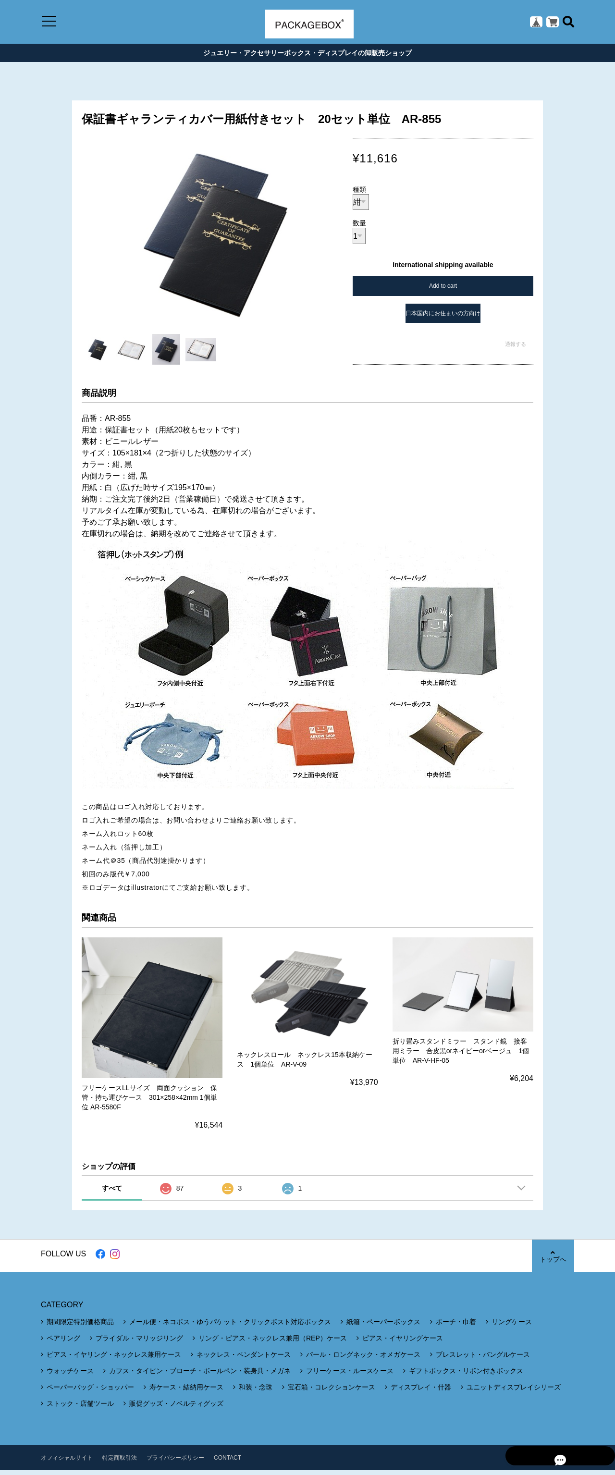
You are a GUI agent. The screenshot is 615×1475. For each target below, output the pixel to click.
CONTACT (227, 1462)
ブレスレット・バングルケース (483, 1359)
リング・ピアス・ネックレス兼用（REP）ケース (272, 1343)
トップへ (552, 1261)
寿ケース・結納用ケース (186, 1392)
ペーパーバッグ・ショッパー (90, 1392)
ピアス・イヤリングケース (402, 1343)
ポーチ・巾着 (456, 1326)
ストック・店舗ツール (80, 1408)
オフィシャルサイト (67, 1462)
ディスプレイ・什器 (421, 1392)
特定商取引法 (119, 1462)
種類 (359, 193)
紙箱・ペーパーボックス (383, 1326)
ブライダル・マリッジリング (139, 1343)
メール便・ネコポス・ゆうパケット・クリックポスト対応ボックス (230, 1326)
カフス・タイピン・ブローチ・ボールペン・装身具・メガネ (200, 1375)
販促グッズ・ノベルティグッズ (176, 1408)
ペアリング (63, 1343)
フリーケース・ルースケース (350, 1375)
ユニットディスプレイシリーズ (514, 1392)
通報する (515, 348)
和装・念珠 (255, 1392)
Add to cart (443, 290)
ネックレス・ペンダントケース (244, 1359)
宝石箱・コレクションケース (331, 1392)
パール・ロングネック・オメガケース (363, 1359)
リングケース (512, 1326)
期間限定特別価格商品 (80, 1326)
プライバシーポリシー (175, 1462)
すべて (112, 1193)
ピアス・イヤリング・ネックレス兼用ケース (114, 1359)
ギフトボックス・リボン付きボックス (466, 1375)
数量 (359, 227)
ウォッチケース (70, 1375)
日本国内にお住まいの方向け (443, 317)
